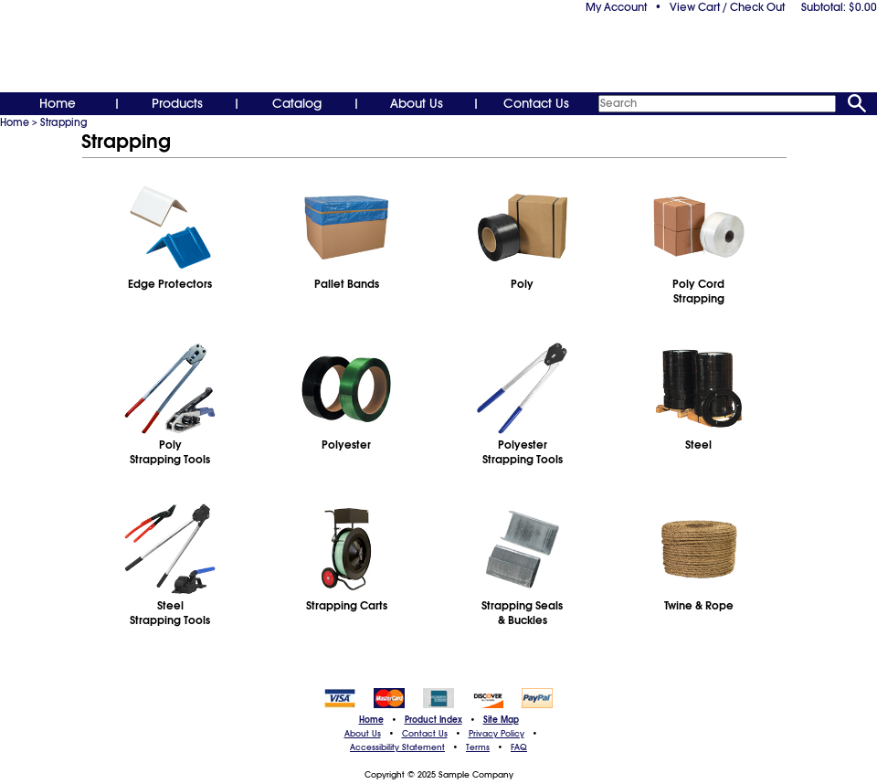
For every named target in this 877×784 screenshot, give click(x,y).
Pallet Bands (346, 284)
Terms (478, 747)
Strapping (64, 122)
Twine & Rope (699, 606)
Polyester (346, 445)
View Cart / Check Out (727, 7)
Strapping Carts (346, 606)
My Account (616, 7)
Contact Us (536, 103)
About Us (416, 103)
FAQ (519, 747)
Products (177, 103)
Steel (698, 445)
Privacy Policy (496, 733)
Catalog (297, 103)
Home (57, 103)
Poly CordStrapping (698, 291)
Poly (522, 284)
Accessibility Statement (397, 747)
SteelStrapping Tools (170, 613)
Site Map (501, 720)
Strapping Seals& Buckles (522, 613)
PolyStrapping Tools (170, 452)
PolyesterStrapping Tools (522, 452)
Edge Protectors (170, 284)
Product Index (433, 720)
